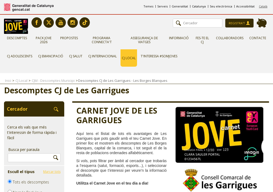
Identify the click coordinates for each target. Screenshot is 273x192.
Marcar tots (52, 172)
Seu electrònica (221, 6)
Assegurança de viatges (144, 40)
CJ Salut (75, 56)
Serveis (162, 6)
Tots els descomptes (28, 182)
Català (263, 6)
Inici (8, 80)
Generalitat (180, 6)
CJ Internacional (102, 56)
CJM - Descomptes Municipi (53, 80)
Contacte (257, 38)
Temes (148, 6)
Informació (179, 38)
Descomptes (17, 38)
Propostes (69, 38)
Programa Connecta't (102, 40)
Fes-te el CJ (202, 40)
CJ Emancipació (50, 56)
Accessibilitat (245, 6)
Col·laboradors (229, 38)
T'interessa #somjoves (159, 56)
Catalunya (199, 6)
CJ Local (129, 58)
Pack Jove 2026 (43, 40)
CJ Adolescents (19, 56)
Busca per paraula (23, 149)
